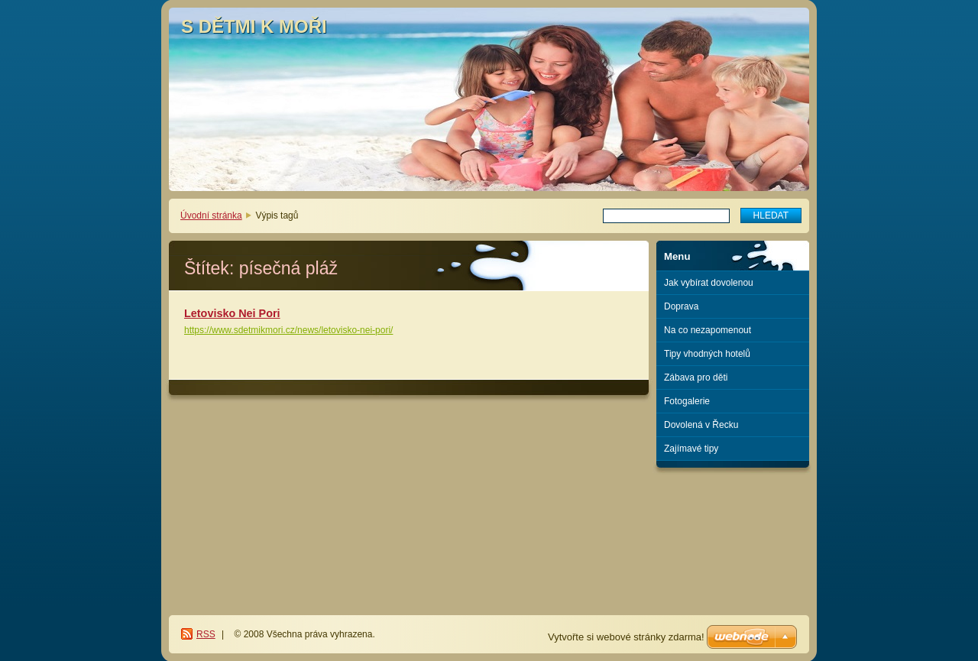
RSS (205, 634)
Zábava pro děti (695, 377)
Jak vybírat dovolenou (708, 282)
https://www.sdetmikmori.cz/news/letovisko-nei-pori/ (288, 330)
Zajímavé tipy (691, 448)
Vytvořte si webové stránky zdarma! (626, 637)
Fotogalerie (687, 401)
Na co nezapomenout (707, 330)
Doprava (681, 306)
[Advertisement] (733, 530)
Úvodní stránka (211, 215)
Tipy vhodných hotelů (707, 353)
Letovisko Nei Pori (232, 313)
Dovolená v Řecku (701, 425)
